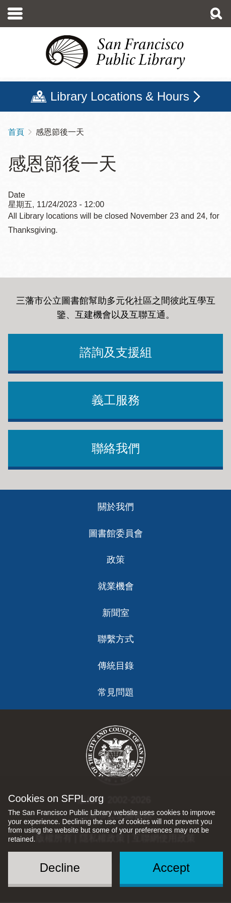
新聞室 (115, 613)
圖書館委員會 (116, 533)
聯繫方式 (116, 639)
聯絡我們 (116, 448)
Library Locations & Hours (119, 96)
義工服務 (116, 400)
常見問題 (116, 692)
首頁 (16, 132)
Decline (60, 867)
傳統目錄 (116, 666)
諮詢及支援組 (116, 352)
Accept (171, 867)
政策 (116, 560)
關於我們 (116, 507)
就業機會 (116, 586)
